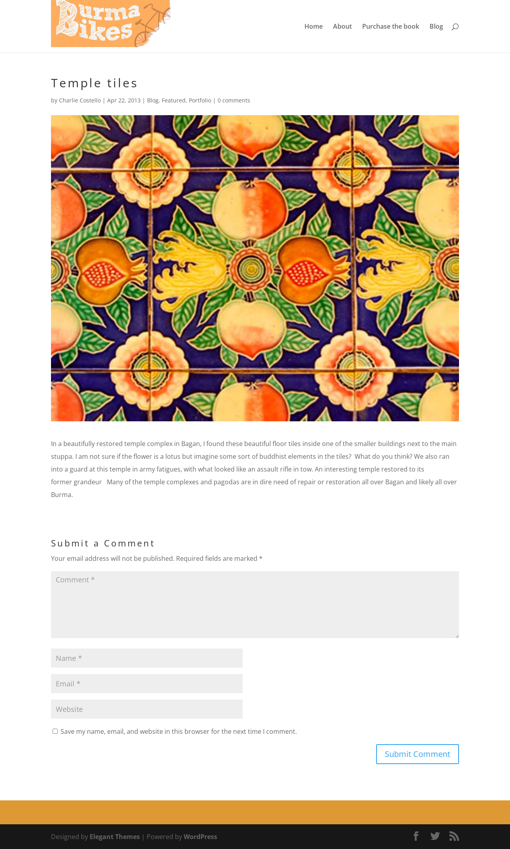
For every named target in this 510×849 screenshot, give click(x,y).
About (342, 27)
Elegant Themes (115, 836)
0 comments (234, 100)
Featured (174, 100)
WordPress (200, 836)
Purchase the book (390, 27)
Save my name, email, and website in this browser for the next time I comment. (179, 731)
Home (313, 27)
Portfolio (200, 100)
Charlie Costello (80, 100)
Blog (436, 27)
